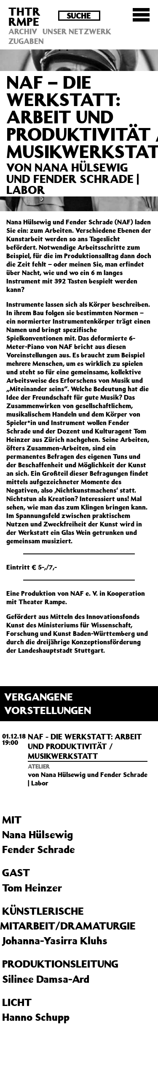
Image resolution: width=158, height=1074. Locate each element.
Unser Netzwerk (77, 31)
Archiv (22, 31)
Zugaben (26, 41)
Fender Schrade (38, 849)
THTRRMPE (24, 16)
